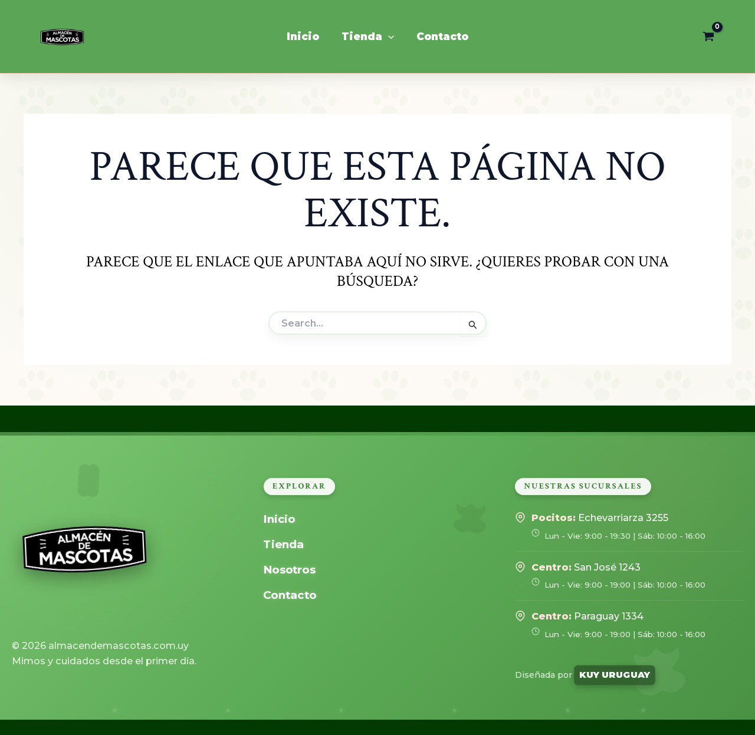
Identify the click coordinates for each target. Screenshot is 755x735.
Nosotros (290, 569)
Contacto (291, 595)
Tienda (283, 544)
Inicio (279, 519)
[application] (388, 36)
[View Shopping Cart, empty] (708, 36)
